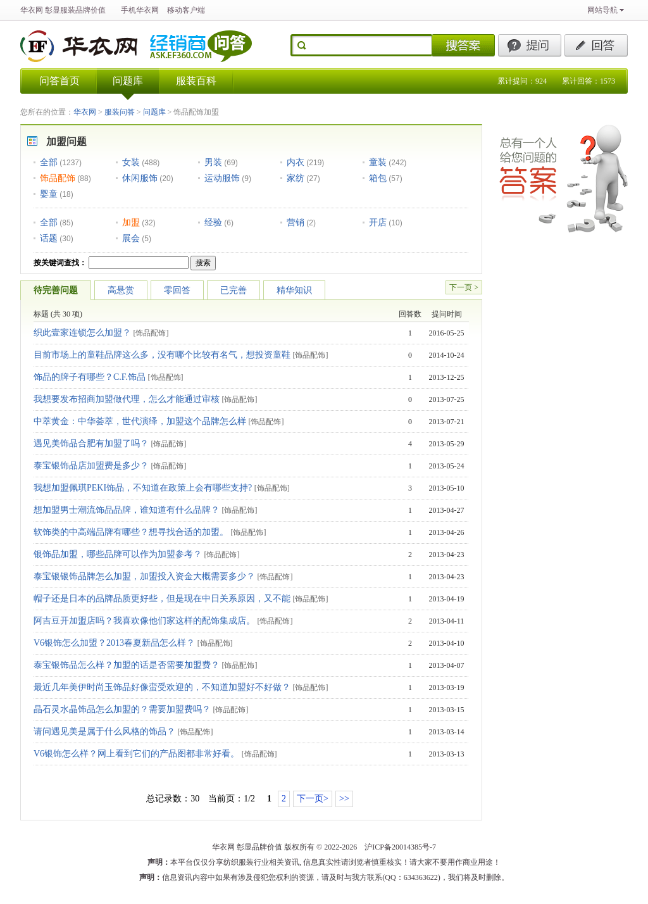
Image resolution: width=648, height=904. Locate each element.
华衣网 (31, 10)
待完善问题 (56, 290)
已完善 (233, 290)
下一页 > (463, 287)
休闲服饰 (140, 178)
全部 (49, 162)
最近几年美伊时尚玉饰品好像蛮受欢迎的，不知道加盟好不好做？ (162, 687)
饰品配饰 (57, 178)
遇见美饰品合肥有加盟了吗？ (91, 443)
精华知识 (294, 290)
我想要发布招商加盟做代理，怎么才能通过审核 (127, 399)
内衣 (295, 162)
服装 (67, 10)
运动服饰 (222, 178)
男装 (213, 162)
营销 (295, 222)
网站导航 (602, 10)
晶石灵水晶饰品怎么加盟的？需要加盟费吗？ (122, 709)
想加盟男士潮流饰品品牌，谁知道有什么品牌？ (127, 510)
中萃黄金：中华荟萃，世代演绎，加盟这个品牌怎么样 (140, 421)
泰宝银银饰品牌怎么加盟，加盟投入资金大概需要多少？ (144, 576)
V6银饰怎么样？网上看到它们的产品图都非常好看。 (136, 753)
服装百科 (196, 80)
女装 (131, 162)
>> (344, 798)
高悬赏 (121, 290)
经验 (213, 222)
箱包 (378, 178)
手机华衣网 (140, 10)
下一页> (312, 798)
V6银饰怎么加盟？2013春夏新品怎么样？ (114, 643)
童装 (378, 162)
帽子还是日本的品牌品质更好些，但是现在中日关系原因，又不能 (162, 598)
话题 (49, 238)
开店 (378, 222)
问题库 (128, 80)
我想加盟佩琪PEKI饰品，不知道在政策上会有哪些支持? (143, 488)
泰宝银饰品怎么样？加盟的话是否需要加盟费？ (127, 665)
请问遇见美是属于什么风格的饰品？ (104, 731)
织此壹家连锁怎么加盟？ (82, 332)
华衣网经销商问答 (202, 46)
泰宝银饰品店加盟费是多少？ (91, 465)
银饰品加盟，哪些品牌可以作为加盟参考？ (118, 554)
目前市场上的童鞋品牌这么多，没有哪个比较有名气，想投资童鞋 (162, 355)
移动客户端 (186, 10)
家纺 (295, 178)
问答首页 (59, 80)
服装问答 (119, 112)
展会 (131, 238)
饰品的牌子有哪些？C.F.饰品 (90, 377)
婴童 (49, 194)
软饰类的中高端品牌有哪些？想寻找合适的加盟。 (131, 532)
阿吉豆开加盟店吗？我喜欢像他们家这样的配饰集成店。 (144, 620)
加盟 (131, 222)
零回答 (177, 290)
